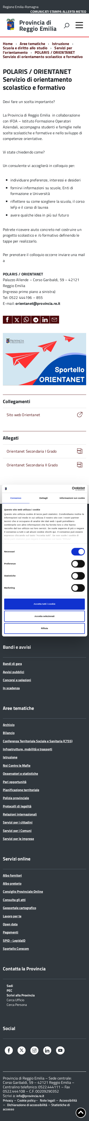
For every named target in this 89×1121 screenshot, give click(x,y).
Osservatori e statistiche (20, 773)
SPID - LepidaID (14, 940)
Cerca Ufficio (15, 999)
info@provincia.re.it (30, 1096)
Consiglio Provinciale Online (23, 891)
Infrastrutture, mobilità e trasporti (27, 749)
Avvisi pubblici (13, 671)
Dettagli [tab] (43, 498)
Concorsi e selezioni (17, 679)
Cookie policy (26, 1100)
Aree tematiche (32, 43)
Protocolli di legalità (17, 806)
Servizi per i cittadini (18, 822)
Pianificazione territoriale (21, 789)
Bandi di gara (12, 663)
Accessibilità (68, 1100)
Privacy (8, 1100)
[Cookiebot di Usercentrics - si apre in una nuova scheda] (64, 489)
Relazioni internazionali (20, 814)
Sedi (10, 985)
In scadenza (11, 687)
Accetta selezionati (44, 616)
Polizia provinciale (16, 797)
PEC (9, 990)
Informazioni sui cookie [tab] (72, 498)
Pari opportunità (14, 781)
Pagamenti (10, 932)
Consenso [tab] (15, 498)
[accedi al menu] (79, 25)
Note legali (47, 1100)
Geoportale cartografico (19, 907)
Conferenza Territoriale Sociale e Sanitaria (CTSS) (37, 740)
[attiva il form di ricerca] (66, 25)
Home (8, 43)
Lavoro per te (12, 916)
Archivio (8, 724)
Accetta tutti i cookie (45, 604)
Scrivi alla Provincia (21, 995)
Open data (10, 924)
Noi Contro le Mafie (16, 765)
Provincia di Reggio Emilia (37, 25)
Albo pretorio (12, 883)
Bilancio (8, 732)
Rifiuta (44, 628)
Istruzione (60, 43)
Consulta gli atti (14, 899)
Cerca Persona (17, 1004)
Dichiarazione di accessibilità (27, 1104)
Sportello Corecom (16, 948)
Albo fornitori (12, 875)
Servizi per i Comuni (17, 830)
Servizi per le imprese (18, 838)
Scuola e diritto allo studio (25, 48)
